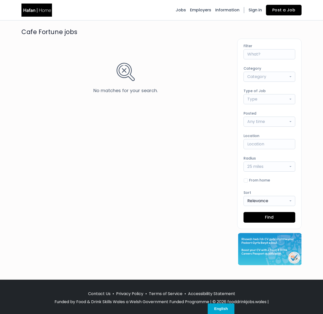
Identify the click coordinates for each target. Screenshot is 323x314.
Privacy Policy (129, 294)
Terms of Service (165, 294)
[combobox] (269, 77)
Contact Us (99, 294)
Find (269, 217)
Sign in (255, 10)
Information (227, 10)
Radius (250, 158)
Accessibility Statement (211, 294)
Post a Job (283, 10)
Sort (247, 192)
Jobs (181, 10)
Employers (200, 10)
